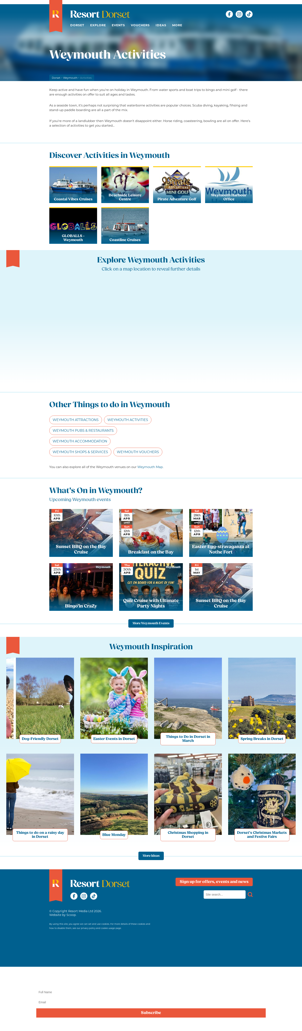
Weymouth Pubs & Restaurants (83, 431)
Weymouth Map (150, 467)
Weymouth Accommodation (80, 441)
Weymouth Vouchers (138, 452)
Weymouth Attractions (76, 420)
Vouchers (140, 25)
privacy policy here (280, 1023)
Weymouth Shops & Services (80, 452)
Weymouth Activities (127, 420)
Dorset (77, 25)
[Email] (151, 1002)
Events (118, 25)
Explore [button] (98, 25)
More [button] (177, 25)
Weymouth (70, 77)
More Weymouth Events (151, 623)
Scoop (71, 915)
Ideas (161, 25)
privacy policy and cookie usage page (101, 928)
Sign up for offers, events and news (214, 882)
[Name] (151, 992)
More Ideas (151, 856)
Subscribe (151, 1013)
